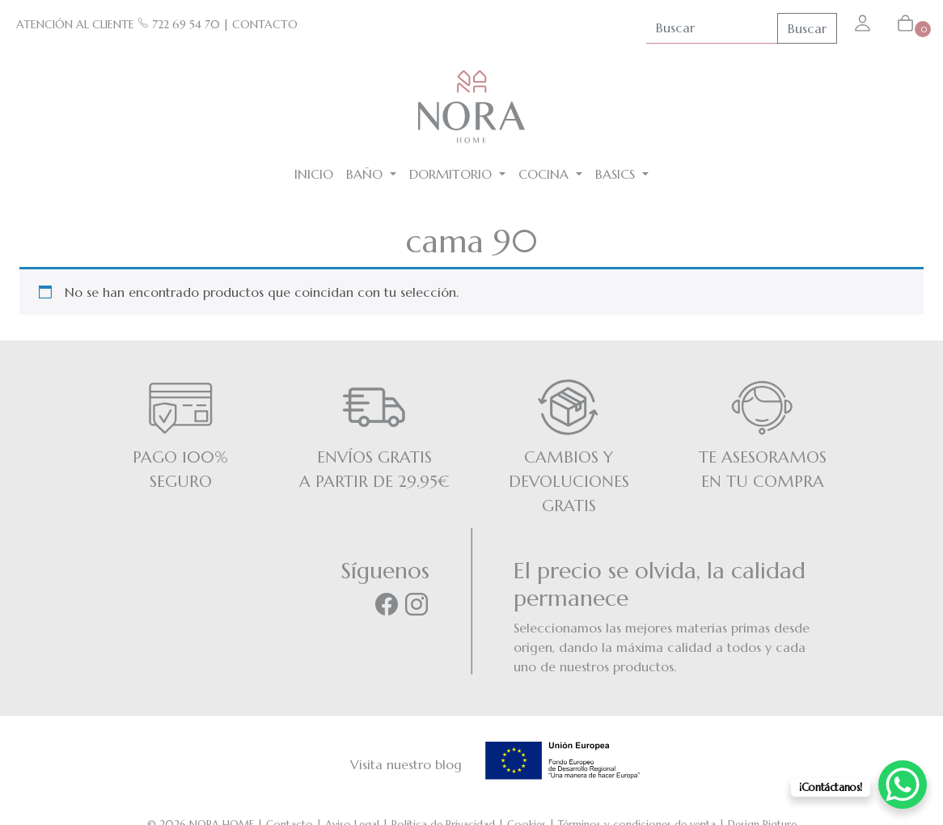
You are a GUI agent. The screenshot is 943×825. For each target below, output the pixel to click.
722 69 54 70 (178, 24)
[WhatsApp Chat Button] (902, 784)
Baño (366, 174)
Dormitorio (452, 174)
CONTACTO (265, 24)
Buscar (807, 28)
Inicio (313, 174)
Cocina (545, 174)
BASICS (617, 174)
